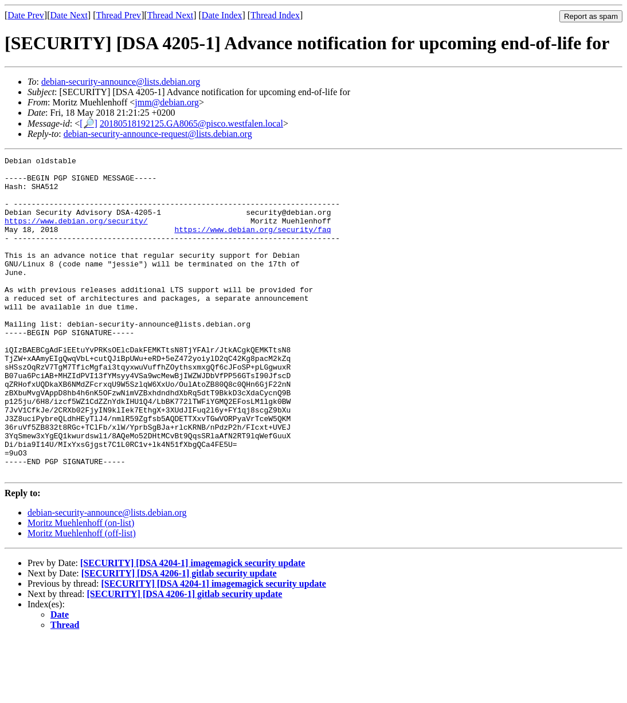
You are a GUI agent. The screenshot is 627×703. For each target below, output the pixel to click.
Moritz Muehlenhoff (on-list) (81, 586)
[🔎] (88, 123)
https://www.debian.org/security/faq (252, 244)
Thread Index (275, 15)
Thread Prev (118, 15)
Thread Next (170, 15)
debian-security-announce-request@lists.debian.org (158, 134)
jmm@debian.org (167, 102)
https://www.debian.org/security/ (76, 234)
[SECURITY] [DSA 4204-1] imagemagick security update (192, 626)
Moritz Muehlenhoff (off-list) (82, 597)
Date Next (69, 15)
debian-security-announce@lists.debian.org (120, 82)
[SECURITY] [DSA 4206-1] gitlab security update (179, 637)
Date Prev (25, 15)
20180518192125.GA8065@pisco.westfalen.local (191, 123)
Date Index (222, 15)
